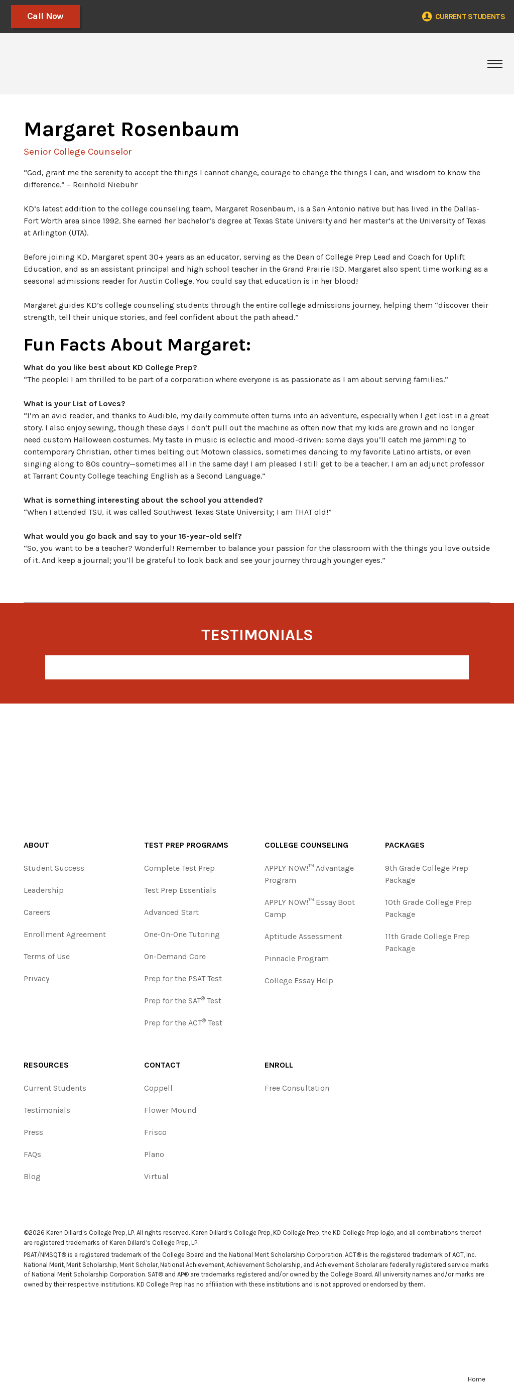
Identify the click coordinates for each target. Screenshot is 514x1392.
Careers (37, 912)
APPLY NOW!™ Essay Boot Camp (310, 908)
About (36, 845)
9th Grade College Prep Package (426, 874)
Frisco (155, 1132)
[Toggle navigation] (495, 63)
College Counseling (306, 845)
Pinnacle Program (297, 958)
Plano (154, 1154)
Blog (32, 1176)
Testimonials (47, 1110)
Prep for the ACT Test (183, 1022)
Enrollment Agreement (65, 934)
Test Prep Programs (186, 845)
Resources (46, 1065)
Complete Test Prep (179, 868)
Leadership (44, 890)
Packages (405, 845)
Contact (162, 1065)
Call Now (44, 16)
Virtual (156, 1176)
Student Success (54, 868)
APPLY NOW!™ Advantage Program (309, 874)
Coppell (158, 1088)
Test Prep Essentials (180, 890)
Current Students (55, 1088)
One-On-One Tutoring (182, 934)
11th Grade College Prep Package (427, 942)
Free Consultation (297, 1088)
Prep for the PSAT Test (183, 978)
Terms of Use (47, 956)
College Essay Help (299, 980)
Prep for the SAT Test (182, 1000)
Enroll (279, 1065)
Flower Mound (170, 1110)
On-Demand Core (175, 956)
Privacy (36, 978)
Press (33, 1132)
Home (476, 1379)
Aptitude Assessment (303, 936)
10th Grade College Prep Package (428, 908)
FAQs (32, 1154)
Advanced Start (171, 912)
